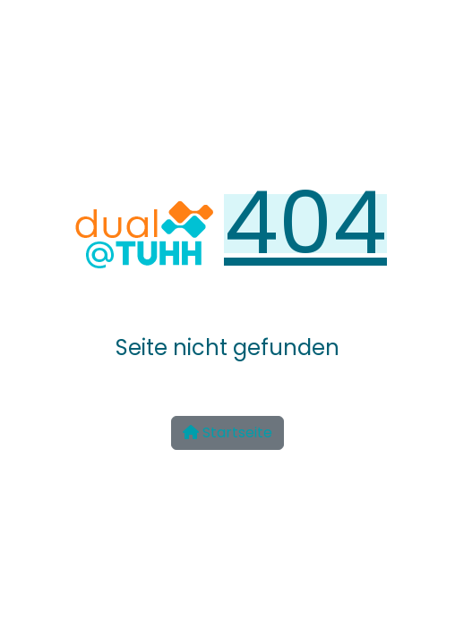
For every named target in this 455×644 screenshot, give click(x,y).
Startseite (227, 432)
